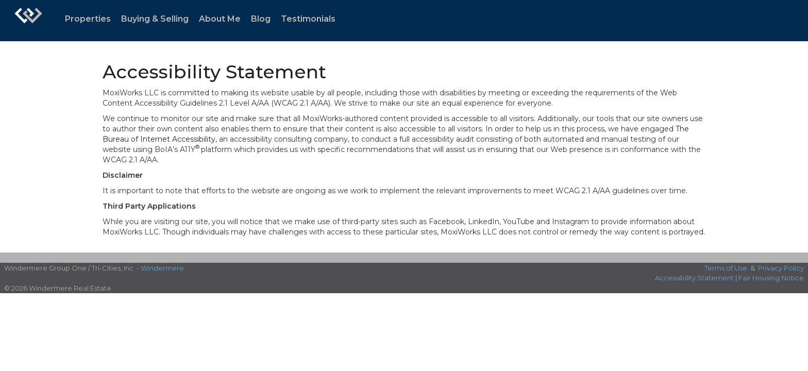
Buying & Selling (155, 19)
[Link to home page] (28, 20)
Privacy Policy (781, 268)
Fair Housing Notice (771, 278)
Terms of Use (725, 268)
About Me (220, 19)
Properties (88, 19)
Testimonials (308, 19)
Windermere (162, 268)
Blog (261, 19)
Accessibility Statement (694, 278)
